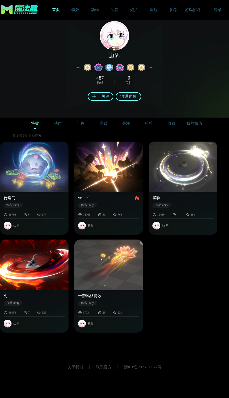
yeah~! (83, 198)
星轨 (156, 198)
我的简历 (194, 123)
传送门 (9, 198)
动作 (58, 123)
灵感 (103, 123)
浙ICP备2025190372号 (142, 367)
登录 (218, 10)
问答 (80, 123)
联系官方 (104, 367)
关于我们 (75, 367)
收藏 (171, 123)
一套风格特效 (90, 296)
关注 (126, 123)
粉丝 (149, 123)
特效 (35, 124)
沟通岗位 (128, 96)
